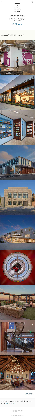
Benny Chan (17, 15)
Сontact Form (10, 403)
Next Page (29, 394)
